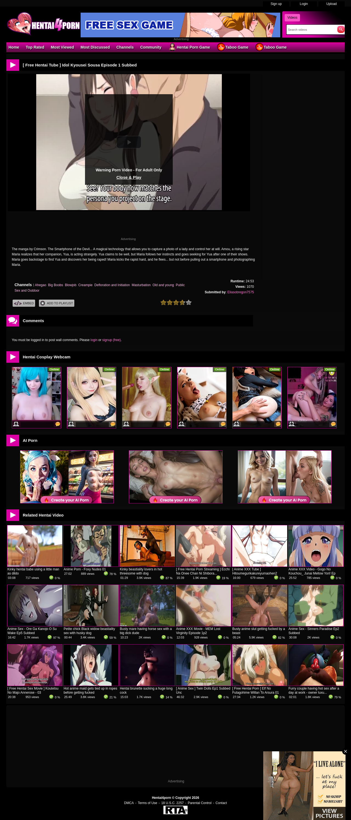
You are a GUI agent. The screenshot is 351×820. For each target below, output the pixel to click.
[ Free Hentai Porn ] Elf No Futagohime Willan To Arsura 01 (255, 691)
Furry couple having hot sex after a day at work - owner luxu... (313, 691)
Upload (331, 4)
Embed (24, 303)
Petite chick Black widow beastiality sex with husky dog (89, 631)
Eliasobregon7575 (240, 292)
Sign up (276, 4)
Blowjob (71, 285)
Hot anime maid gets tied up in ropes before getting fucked (90, 691)
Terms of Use (147, 803)
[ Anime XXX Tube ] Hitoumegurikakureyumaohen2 (254, 571)
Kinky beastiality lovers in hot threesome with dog (141, 571)
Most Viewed (62, 47)
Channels (125, 47)
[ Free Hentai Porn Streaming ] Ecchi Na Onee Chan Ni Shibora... (203, 571)
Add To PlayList (56, 303)
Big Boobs (55, 285)
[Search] (311, 29)
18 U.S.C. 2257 (172, 803)
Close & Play (129, 177)
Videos (292, 17)
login (93, 340)
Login (304, 4)
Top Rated (35, 47)
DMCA (129, 803)
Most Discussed (95, 47)
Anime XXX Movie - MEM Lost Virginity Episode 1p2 (198, 631)
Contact (221, 803)
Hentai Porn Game (189, 47)
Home (14, 47)
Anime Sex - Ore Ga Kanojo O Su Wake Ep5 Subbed (31, 631)
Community (150, 47)
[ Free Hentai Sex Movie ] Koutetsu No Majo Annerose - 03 (32, 691)
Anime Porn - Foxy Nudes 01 (85, 569)
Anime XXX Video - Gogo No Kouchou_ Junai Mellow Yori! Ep (311, 571)
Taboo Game (232, 47)
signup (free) (111, 340)
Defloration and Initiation (112, 285)
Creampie (85, 285)
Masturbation (141, 285)
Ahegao (40, 285)
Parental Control (200, 803)
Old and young (163, 285)
